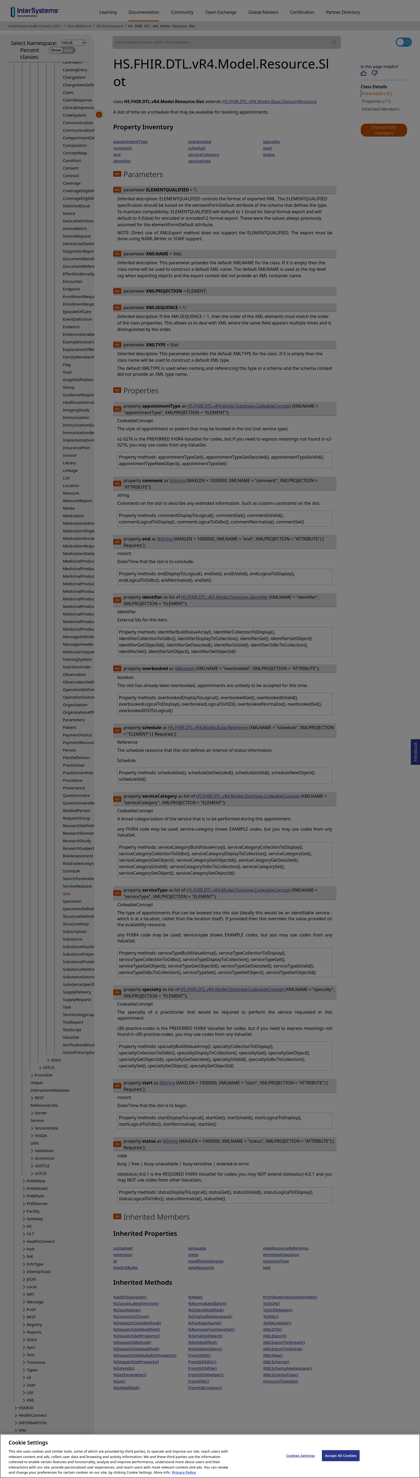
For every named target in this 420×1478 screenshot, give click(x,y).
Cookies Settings (300, 1461)
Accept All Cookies (341, 1461)
